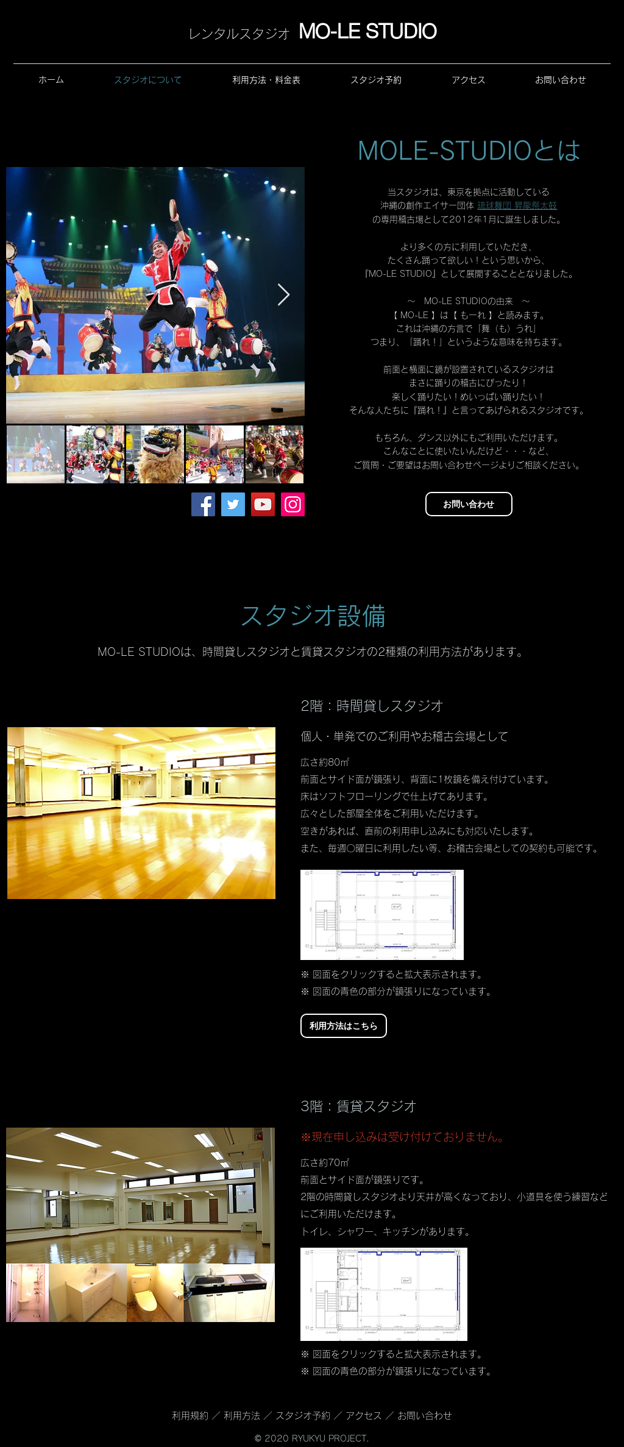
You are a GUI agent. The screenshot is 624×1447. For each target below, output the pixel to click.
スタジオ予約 (302, 1415)
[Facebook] (203, 504)
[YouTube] (263, 504)
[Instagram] (293, 504)
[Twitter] (233, 504)
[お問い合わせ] (468, 504)
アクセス (364, 1415)
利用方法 (243, 1415)
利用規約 (191, 1415)
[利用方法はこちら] (343, 1026)
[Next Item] (284, 295)
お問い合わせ (424, 1415)
